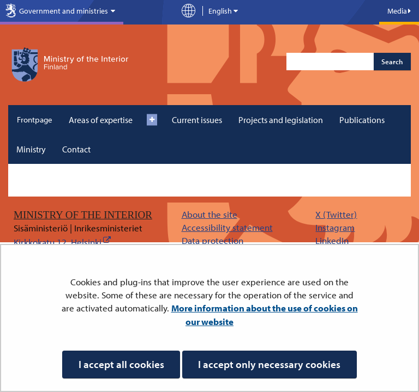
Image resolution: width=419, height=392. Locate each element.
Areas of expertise (101, 119)
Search (392, 61)
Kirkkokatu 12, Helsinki (57, 242)
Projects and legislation (280, 119)
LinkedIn (332, 240)
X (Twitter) (336, 214)
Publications (362, 119)
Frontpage (34, 119)
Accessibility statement (227, 227)
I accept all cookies (121, 364)
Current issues (197, 119)
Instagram (335, 227)
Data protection (212, 240)
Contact (76, 149)
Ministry (31, 149)
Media (399, 11)
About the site (209, 214)
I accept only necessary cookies (269, 364)
